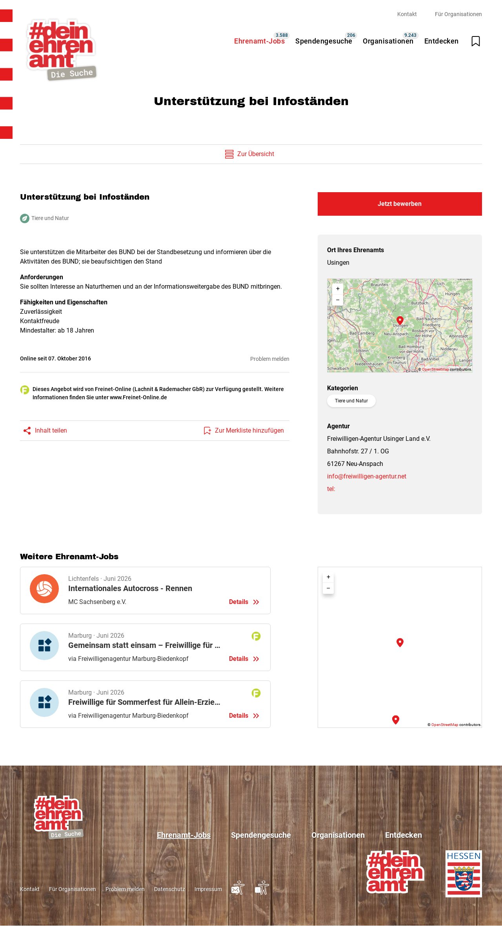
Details (145, 590)
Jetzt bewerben (400, 203)
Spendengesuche (323, 41)
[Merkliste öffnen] (475, 41)
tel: (331, 489)
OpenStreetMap (435, 369)
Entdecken (441, 41)
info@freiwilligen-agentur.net (366, 476)
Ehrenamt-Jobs (259, 41)
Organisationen (388, 41)
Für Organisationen (458, 14)
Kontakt (407, 14)
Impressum (208, 889)
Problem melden (269, 359)
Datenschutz (169, 889)
